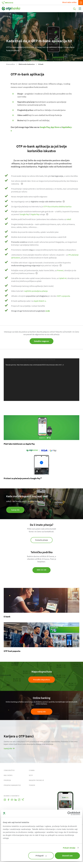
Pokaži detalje (69, 848)
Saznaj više (41, 711)
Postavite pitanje (41, 540)
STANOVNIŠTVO (9, 770)
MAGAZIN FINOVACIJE (36, 780)
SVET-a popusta (63, 296)
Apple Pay (35, 214)
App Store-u (56, 127)
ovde (48, 311)
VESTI (31, 775)
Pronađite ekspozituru (41, 679)
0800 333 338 (41, 570)
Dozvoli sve (67, 856)
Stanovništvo (10, 64)
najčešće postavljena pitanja (36, 291)
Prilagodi (41, 856)
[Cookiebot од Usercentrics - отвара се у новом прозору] (69, 813)
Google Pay (24, 214)
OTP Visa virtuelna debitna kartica (57, 206)
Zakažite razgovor (41, 341)
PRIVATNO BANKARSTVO (12, 785)
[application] (41, 379)
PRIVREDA (7, 780)
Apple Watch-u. (40, 301)
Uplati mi (63, 278)
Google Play (45, 127)
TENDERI (32, 785)
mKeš (69, 219)
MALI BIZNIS (8, 775)
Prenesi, (60, 270)
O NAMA (31, 770)
